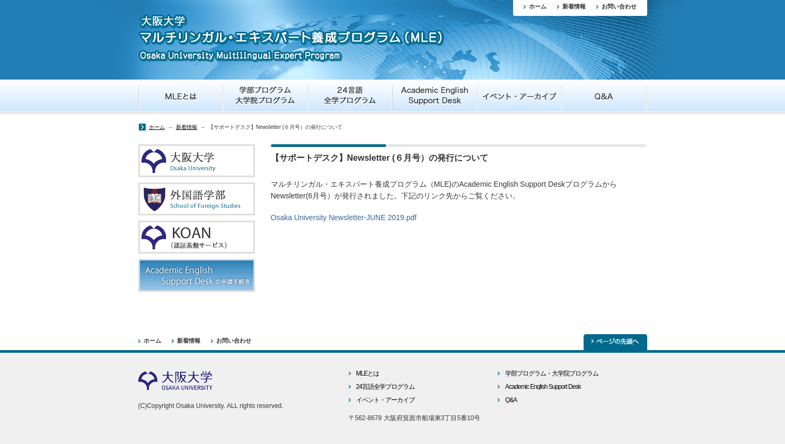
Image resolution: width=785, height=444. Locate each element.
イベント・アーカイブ (385, 400)
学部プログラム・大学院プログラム (551, 373)
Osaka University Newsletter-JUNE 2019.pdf (344, 217)
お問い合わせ (619, 6)
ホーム (537, 6)
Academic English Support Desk (542, 387)
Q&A (511, 400)
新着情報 (574, 6)
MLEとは (368, 373)
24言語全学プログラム (385, 387)
